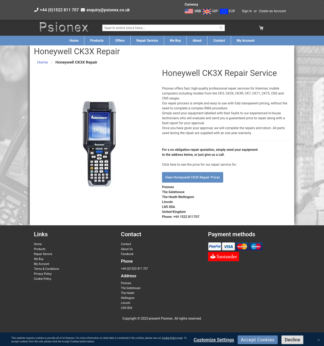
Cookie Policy (42, 278)
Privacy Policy (43, 273)
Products (39, 249)
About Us (127, 249)
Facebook (127, 254)
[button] (193, 13)
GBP (210, 11)
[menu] (162, 40)
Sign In (247, 11)
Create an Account (272, 11)
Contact (126, 244)
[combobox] (163, 28)
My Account (41, 264)
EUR (227, 11)
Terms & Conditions (46, 268)
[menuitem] (74, 40)
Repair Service (43, 254)
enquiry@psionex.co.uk (108, 9)
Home (42, 62)
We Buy (38, 259)
